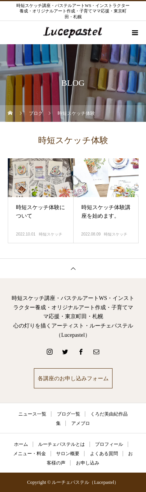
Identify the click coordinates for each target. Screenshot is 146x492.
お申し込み (87, 463)
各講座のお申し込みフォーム (73, 378)
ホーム (21, 444)
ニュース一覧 (32, 414)
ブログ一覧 (68, 414)
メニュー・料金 (29, 453)
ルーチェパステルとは (61, 444)
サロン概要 (67, 453)
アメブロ (80, 423)
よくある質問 (104, 453)
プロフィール (109, 444)
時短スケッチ (50, 234)
